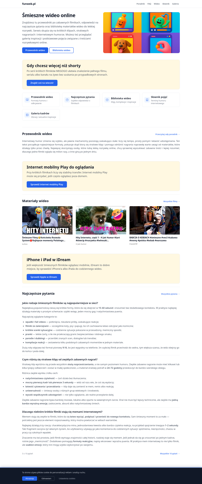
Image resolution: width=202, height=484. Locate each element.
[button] (47, 220)
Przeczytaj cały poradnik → (167, 134)
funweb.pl (29, 4)
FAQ (149, 3)
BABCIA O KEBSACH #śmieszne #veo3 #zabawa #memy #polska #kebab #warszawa (153, 239)
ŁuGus (25, 244)
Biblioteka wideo (61, 50)
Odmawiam (46, 478)
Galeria (175, 3)
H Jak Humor (81, 244)
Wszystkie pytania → (170, 294)
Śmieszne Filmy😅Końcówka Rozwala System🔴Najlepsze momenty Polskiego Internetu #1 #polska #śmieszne (43, 240)
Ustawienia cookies (67, 478)
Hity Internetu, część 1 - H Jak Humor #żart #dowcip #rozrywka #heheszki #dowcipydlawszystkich (98, 240)
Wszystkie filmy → (171, 201)
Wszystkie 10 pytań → (170, 453)
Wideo (157, 3)
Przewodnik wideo (35, 50)
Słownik (165, 3)
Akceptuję (29, 478)
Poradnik (141, 3)
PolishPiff (133, 244)
